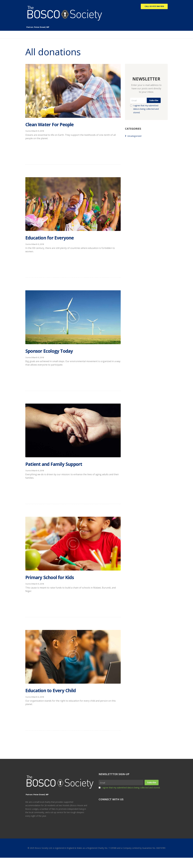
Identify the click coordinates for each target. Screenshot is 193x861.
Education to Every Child (58, 693)
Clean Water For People (57, 124)
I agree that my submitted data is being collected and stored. (147, 109)
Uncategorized (135, 136)
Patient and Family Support (62, 465)
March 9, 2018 (38, 131)
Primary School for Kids (57, 579)
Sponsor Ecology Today (56, 352)
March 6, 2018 (38, 699)
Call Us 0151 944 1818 (152, 6)
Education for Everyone (56, 238)
